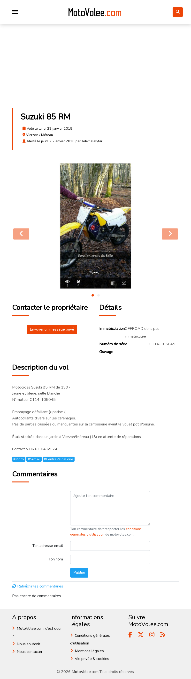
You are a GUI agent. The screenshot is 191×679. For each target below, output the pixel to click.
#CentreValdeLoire (58, 459)
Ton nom (56, 559)
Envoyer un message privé (52, 329)
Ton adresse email (47, 545)
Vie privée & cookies (92, 658)
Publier (79, 572)
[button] (93, 295)
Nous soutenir (28, 644)
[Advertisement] (95, 68)
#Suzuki (34, 459)
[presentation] (21, 234)
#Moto (18, 459)
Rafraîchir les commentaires (37, 586)
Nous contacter (29, 651)
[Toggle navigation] (14, 12)
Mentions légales (89, 651)
